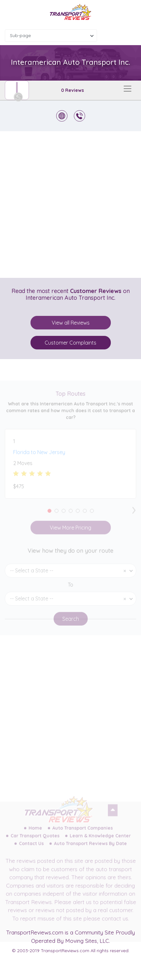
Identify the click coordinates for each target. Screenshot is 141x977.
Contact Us (31, 848)
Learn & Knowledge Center (100, 840)
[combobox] (51, 35)
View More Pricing (70, 532)
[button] (49, 515)
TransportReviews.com (34, 932)
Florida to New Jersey (39, 457)
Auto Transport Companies (82, 832)
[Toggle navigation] (127, 89)
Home (35, 832)
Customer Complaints (70, 342)
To (70, 589)
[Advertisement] (70, 204)
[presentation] (134, 513)
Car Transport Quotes (35, 840)
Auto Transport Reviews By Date (90, 848)
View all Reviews (71, 322)
